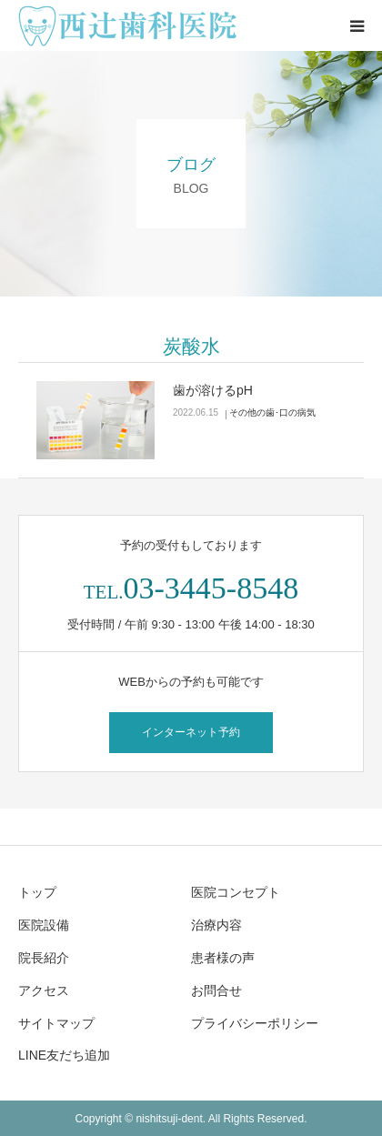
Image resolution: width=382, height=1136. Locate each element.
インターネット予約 (191, 732)
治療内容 (216, 925)
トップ (37, 892)
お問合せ (216, 990)
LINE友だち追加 (64, 1055)
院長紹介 (43, 957)
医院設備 (43, 925)
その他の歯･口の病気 (272, 412)
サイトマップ (56, 1023)
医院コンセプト (235, 892)
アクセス (43, 990)
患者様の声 (223, 957)
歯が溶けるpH (213, 390)
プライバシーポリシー (254, 1023)
